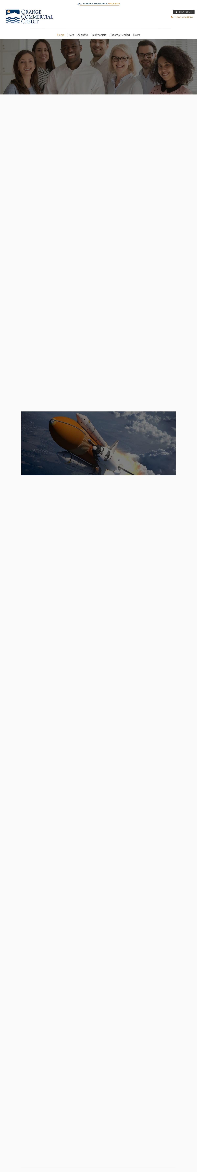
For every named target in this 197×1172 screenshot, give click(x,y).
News (136, 34)
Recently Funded (120, 34)
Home (60, 34)
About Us (82, 34)
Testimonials (99, 34)
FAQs (71, 34)
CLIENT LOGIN (184, 12)
